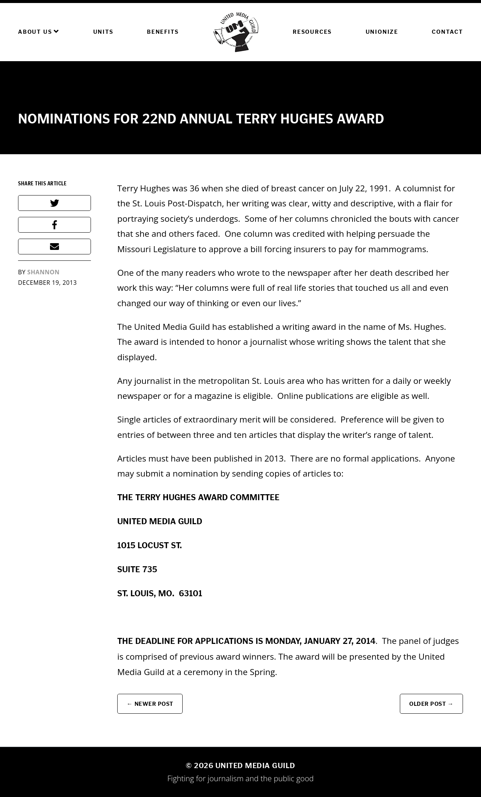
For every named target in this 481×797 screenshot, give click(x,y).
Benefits (162, 31)
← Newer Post (150, 703)
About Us (38, 31)
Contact (447, 31)
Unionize (382, 31)
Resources (312, 31)
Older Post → (431, 703)
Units (103, 31)
